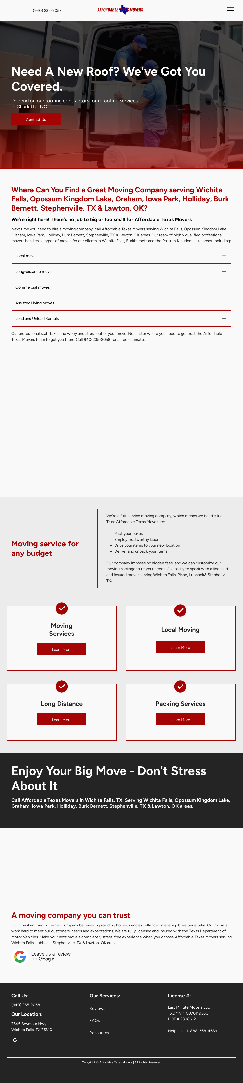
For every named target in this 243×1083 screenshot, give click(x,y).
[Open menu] (230, 10)
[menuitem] (121, 1009)
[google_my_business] (14, 1041)
